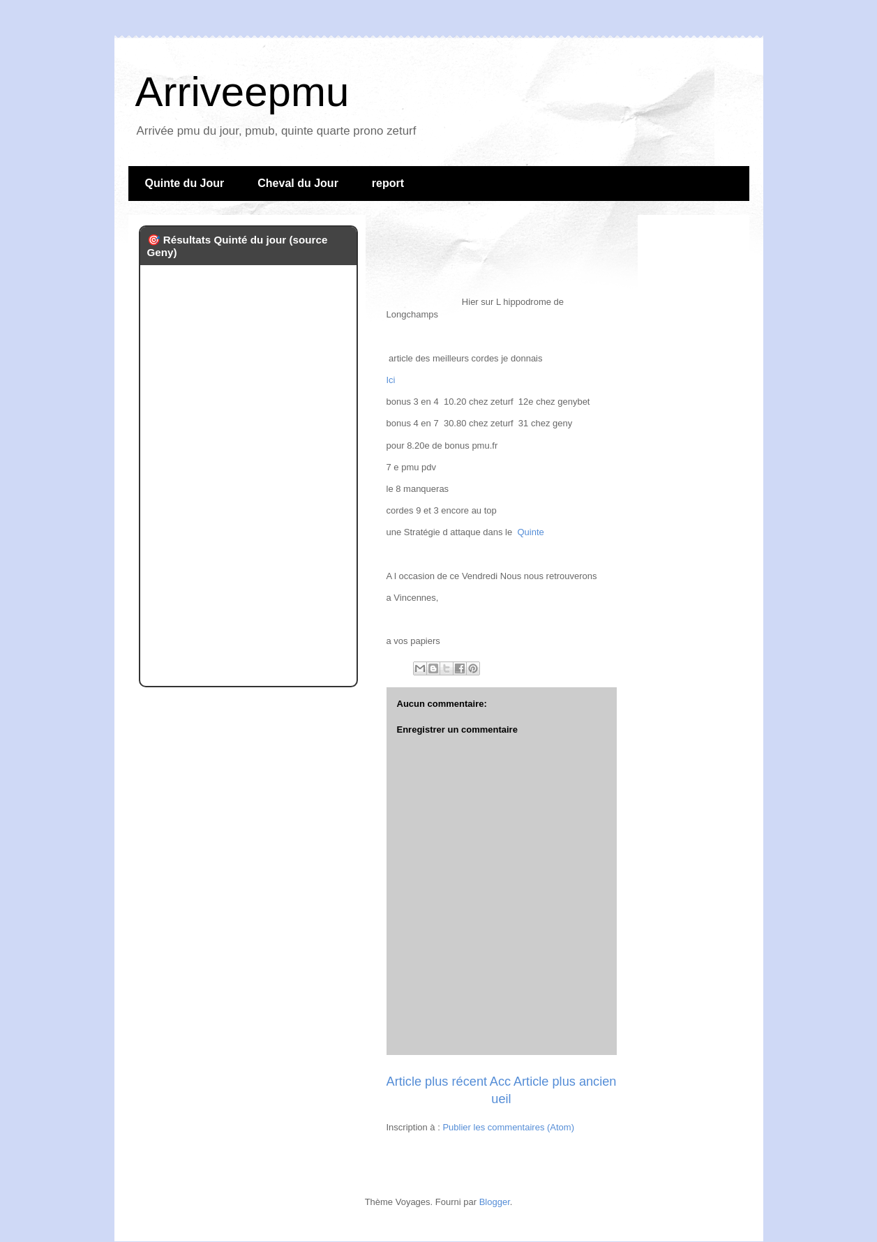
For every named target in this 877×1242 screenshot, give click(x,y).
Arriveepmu (242, 91)
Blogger (494, 1202)
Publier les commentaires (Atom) (508, 1127)
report (388, 183)
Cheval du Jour (297, 183)
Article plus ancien (565, 1081)
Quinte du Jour (185, 183)
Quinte (530, 532)
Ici (391, 380)
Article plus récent (437, 1081)
